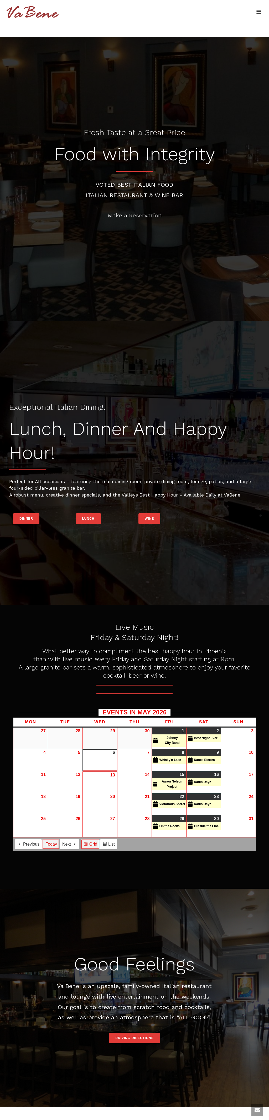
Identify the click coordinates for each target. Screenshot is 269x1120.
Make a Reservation (134, 215)
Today (51, 844)
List (108, 845)
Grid (90, 845)
